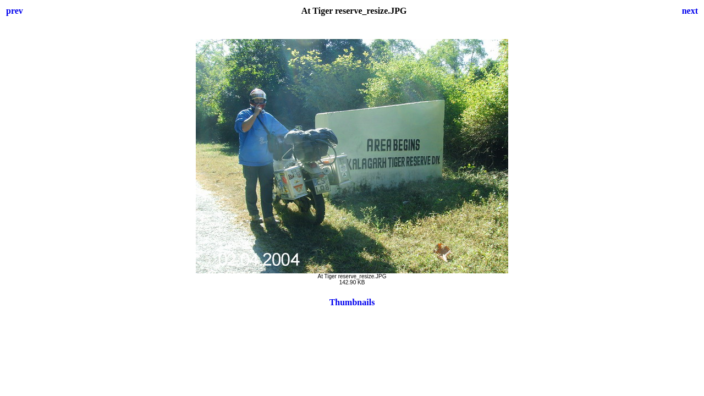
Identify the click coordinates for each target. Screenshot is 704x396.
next (690, 10)
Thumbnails (352, 302)
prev (14, 10)
